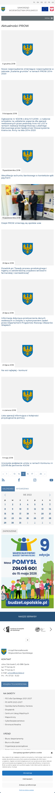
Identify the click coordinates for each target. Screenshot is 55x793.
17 (32, 474)
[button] (52, 753)
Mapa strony (10, 717)
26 (41, 474)
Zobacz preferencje (27, 785)
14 (19, 474)
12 (35, 509)
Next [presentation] (50, 629)
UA (53, 2)
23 (13, 518)
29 (5, 523)
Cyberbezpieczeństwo (15, 721)
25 (28, 518)
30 (12, 523)
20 (42, 514)
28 (50, 518)
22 (5, 518)
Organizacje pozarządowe (16, 746)
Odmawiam (27, 779)
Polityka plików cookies (26, 790)
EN (38, 2)
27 (42, 518)
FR (49, 2)
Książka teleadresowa (14, 684)
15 (5, 514)
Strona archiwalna (13, 725)
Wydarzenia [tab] (22, 489)
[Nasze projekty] (45, 9)
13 (14, 474)
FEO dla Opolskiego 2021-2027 (18, 698)
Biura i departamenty (14, 739)
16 (28, 474)
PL (34, 2)
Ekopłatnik (9, 710)
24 (20, 518)
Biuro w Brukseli (12, 742)
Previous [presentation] (4, 629)
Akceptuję (27, 773)
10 (20, 509)
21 (50, 514)
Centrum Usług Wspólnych (17, 713)
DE (42, 2)
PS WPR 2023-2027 (13, 702)
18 (28, 514)
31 (20, 523)
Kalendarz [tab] (8, 489)
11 (27, 509)
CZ (45, 2)
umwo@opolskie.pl (15, 673)
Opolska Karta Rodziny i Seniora (18, 706)
